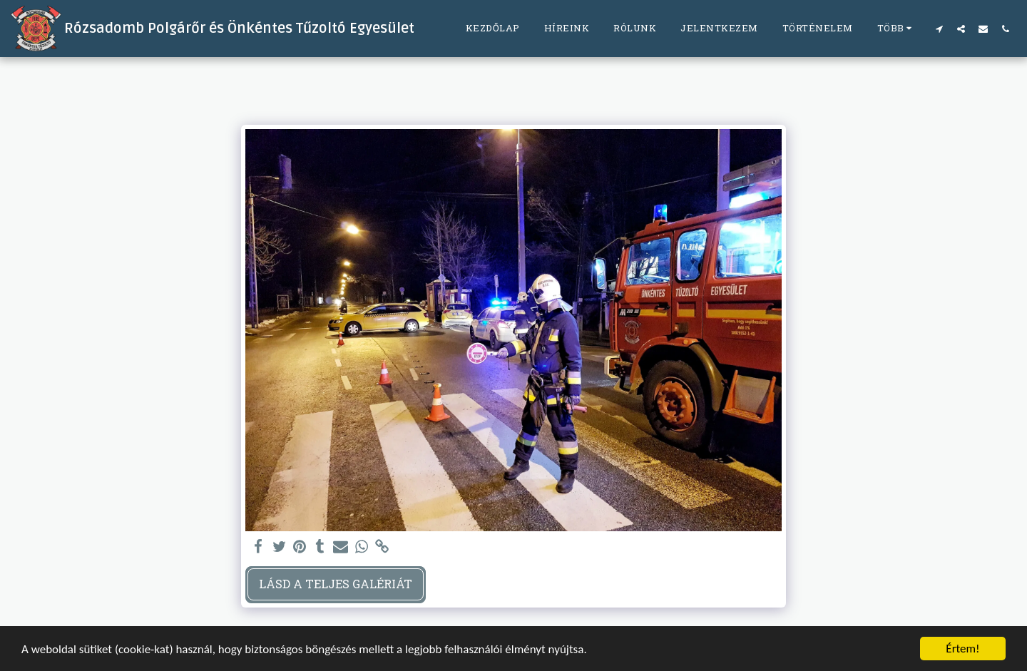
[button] (939, 29)
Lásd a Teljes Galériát (335, 583)
